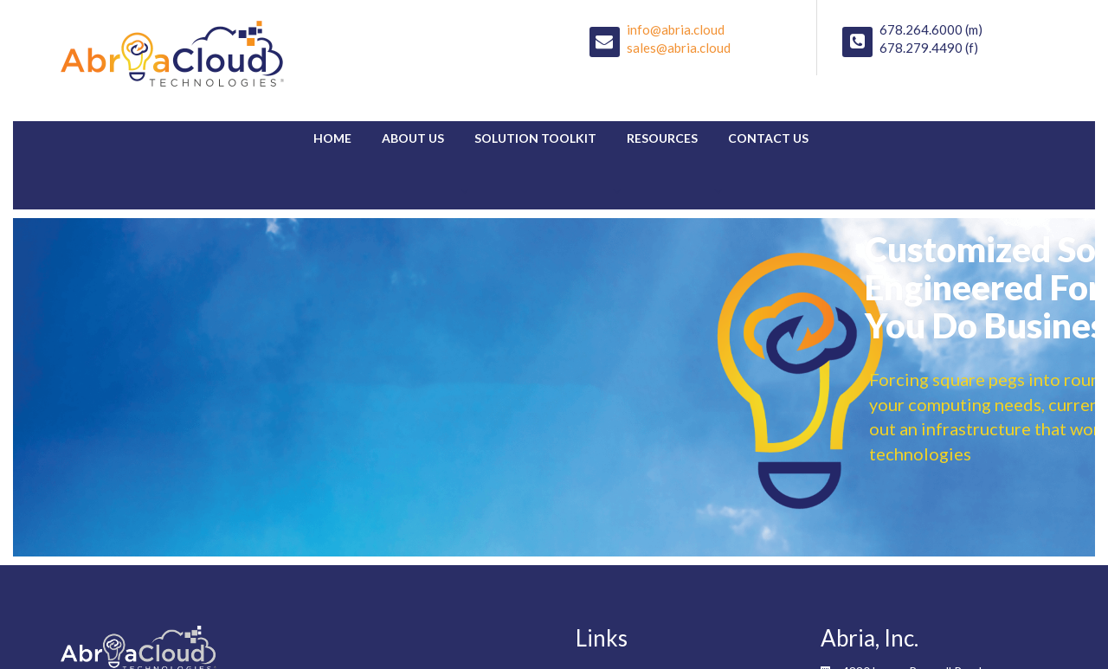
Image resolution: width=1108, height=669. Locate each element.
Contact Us (768, 138)
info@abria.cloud (676, 29)
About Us (413, 138)
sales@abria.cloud (679, 47)
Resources (662, 138)
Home (332, 138)
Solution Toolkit (535, 138)
